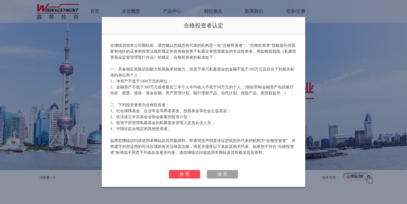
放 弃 (222, 174)
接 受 (184, 174)
